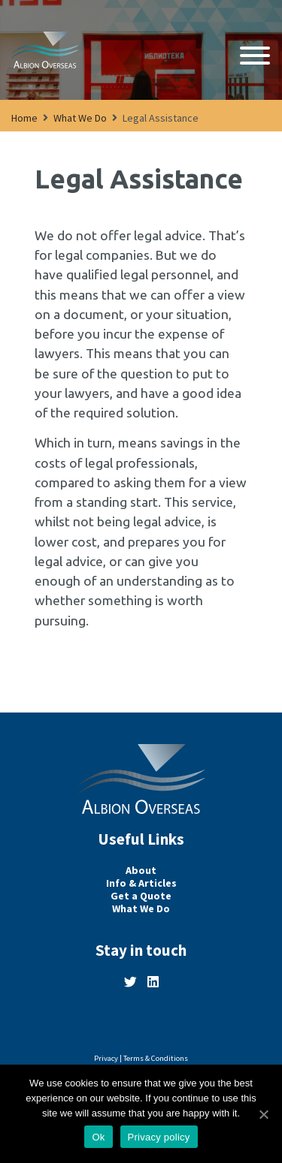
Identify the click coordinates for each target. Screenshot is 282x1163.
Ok (98, 1137)
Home (24, 118)
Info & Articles (141, 883)
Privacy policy (159, 1137)
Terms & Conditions (155, 1058)
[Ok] (263, 1114)
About (141, 870)
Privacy (106, 1058)
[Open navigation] (255, 57)
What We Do (80, 118)
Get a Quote (141, 896)
